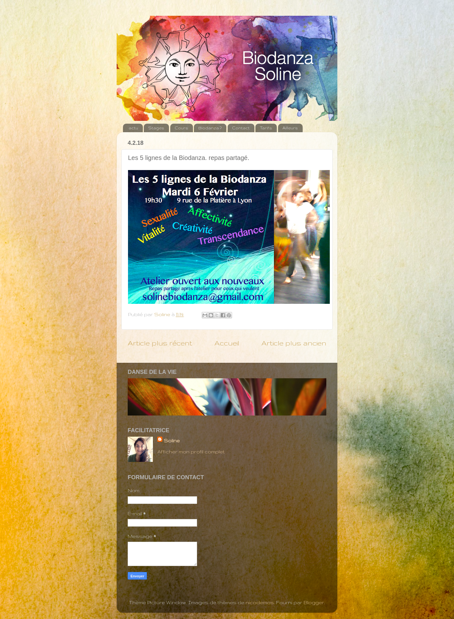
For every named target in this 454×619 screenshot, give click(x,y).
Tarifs (266, 128)
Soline (172, 440)
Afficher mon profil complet (191, 451)
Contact (241, 128)
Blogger (314, 602)
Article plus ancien (293, 343)
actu (133, 128)
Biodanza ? (210, 128)
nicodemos (260, 602)
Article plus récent (160, 343)
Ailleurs (290, 128)
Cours (181, 128)
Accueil (226, 343)
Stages (156, 128)
